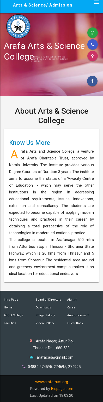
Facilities (10, 323)
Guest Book (75, 323)
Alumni (72, 299)
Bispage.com (62, 388)
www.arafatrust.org (51, 382)
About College (13, 315)
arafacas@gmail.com (55, 357)
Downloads (43, 307)
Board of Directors (48, 299)
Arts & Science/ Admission (42, 5)
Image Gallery (45, 315)
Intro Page (11, 299)
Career (71, 307)
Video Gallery (45, 323)
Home (8, 307)
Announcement (78, 315)
